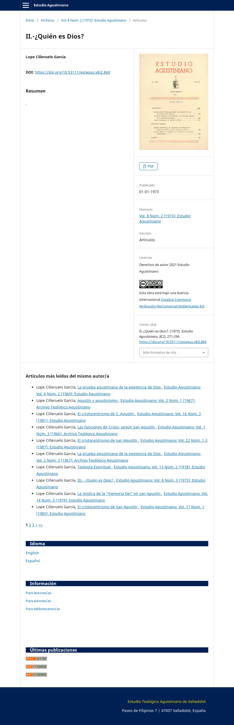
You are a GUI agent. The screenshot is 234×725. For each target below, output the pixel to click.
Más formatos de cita (159, 352)
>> (40, 524)
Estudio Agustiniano (51, 5)
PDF (150, 166)
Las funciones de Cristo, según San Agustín (116, 427)
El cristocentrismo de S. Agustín (106, 413)
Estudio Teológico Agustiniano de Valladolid (167, 701)
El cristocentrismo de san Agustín (107, 440)
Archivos (47, 20)
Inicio (30, 20)
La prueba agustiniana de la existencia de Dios (119, 387)
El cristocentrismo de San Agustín (107, 506)
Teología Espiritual (94, 466)
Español (33, 560)
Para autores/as (38, 600)
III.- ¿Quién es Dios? (95, 480)
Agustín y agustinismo (97, 400)
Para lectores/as (38, 592)
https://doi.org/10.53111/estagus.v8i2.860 (72, 72)
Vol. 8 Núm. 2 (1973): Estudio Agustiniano (93, 20)
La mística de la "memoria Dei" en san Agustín (119, 493)
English (32, 552)
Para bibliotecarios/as (43, 608)
